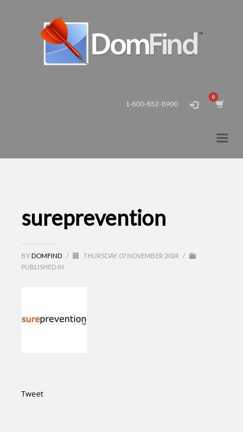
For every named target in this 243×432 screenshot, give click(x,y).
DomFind (47, 255)
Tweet (32, 393)
